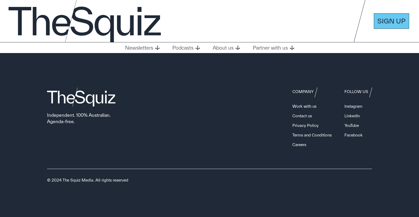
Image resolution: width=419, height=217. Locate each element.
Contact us (302, 116)
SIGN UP (391, 21)
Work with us (304, 106)
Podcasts (186, 48)
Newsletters (142, 48)
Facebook (353, 135)
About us (226, 48)
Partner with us (273, 48)
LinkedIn (352, 116)
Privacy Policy (305, 125)
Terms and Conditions (312, 135)
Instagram (353, 106)
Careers (299, 144)
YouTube (351, 125)
